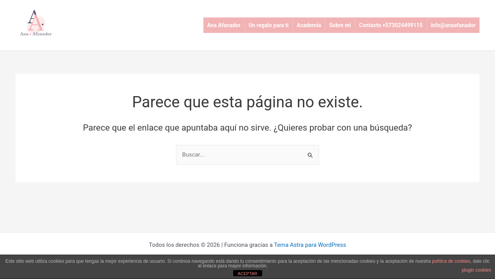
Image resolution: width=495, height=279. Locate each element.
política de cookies (451, 261)
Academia (309, 25)
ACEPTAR (247, 273)
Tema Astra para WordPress (310, 244)
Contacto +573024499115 (391, 25)
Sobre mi (340, 25)
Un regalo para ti (268, 25)
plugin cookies (476, 270)
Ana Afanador (224, 25)
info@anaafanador (453, 25)
